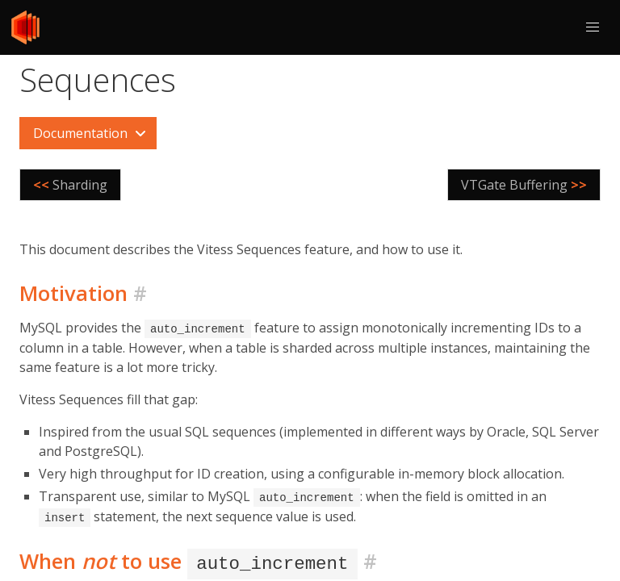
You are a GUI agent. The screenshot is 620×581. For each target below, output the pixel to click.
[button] (593, 27)
